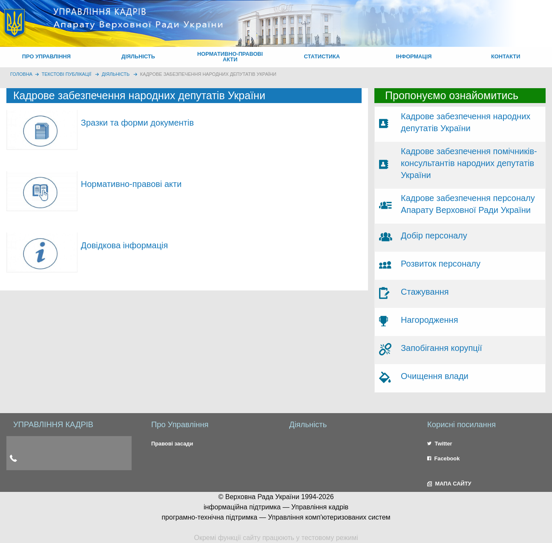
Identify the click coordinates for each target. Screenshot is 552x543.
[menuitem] (46, 57)
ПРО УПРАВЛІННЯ (46, 56)
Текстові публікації (67, 74)
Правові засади (172, 443)
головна (21, 74)
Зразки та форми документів (137, 122)
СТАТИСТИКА (322, 56)
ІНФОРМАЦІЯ (413, 56)
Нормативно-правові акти (131, 184)
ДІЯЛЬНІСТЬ (138, 56)
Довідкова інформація (124, 245)
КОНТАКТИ (505, 56)
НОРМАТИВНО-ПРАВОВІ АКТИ (230, 57)
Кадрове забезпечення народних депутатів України (208, 74)
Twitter (439, 443)
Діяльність (115, 74)
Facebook (443, 458)
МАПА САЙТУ (449, 483)
